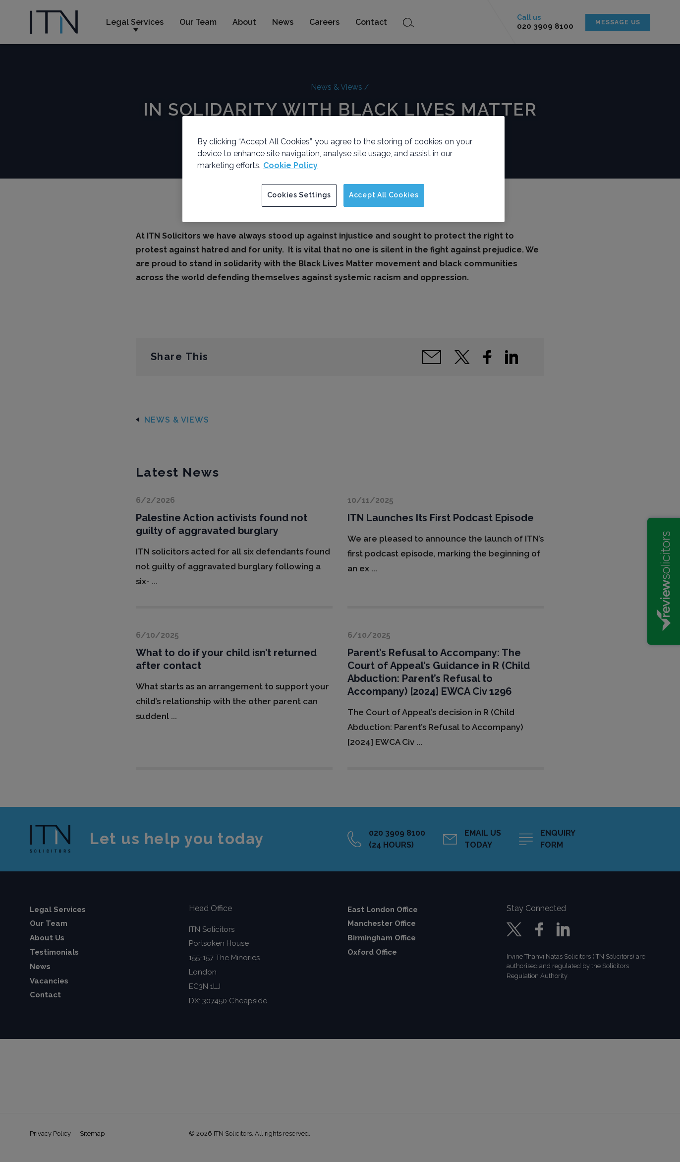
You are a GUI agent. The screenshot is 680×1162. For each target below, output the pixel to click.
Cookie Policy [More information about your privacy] (290, 165)
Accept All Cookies (384, 195)
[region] (343, 169)
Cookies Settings (299, 195)
